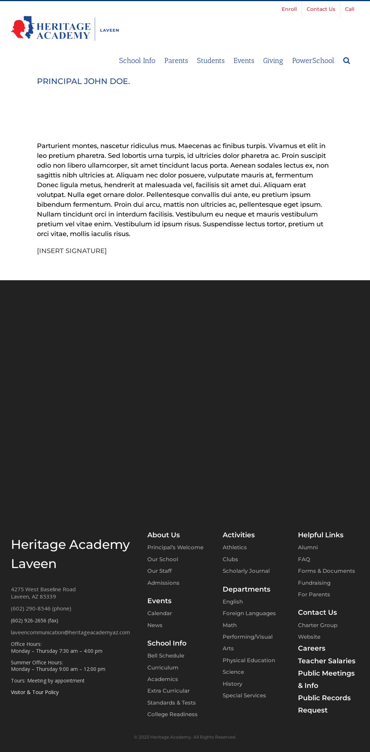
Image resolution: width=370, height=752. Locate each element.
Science (233, 671)
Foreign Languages (249, 613)
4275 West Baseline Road (43, 589)
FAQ (304, 559)
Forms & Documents (326, 570)
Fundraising (314, 582)
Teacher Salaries (327, 661)
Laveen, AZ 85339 (33, 596)
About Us (163, 535)
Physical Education (249, 660)
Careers (311, 648)
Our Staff (159, 570)
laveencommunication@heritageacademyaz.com (70, 632)
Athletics (235, 547)
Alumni (308, 547)
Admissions (163, 582)
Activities (239, 535)
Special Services (244, 695)
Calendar (159, 613)
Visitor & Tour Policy (35, 692)
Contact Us (317, 612)
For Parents (314, 594)
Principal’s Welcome (175, 547)
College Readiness (172, 714)
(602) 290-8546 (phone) (41, 608)
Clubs (230, 559)
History (232, 683)
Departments (246, 589)
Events (159, 601)
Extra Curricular (168, 690)
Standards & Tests (171, 702)
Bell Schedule (165, 655)
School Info (166, 643)
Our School (162, 559)
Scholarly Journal (246, 570)
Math (230, 625)
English (233, 601)
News (155, 625)
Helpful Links (321, 535)
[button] (346, 59)
